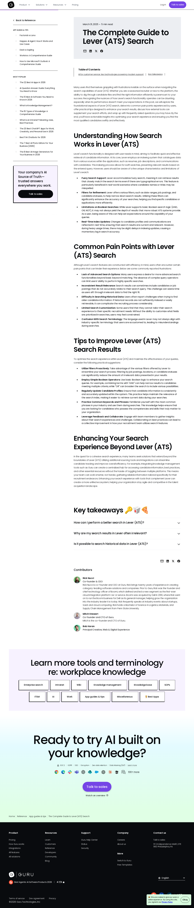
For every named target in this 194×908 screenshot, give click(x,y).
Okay (185, 899)
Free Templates (124, 864)
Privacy (52, 898)
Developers (50, 852)
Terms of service (17, 898)
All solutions (14, 856)
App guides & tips (37, 816)
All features (14, 852)
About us (121, 844)
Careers (121, 839)
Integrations (14, 848)
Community (51, 856)
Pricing (75, 4)
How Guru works (16, 844)
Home (12, 816)
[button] (25, 5)
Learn (47, 839)
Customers (50, 844)
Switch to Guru (124, 860)
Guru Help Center (89, 839)
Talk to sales (177, 4)
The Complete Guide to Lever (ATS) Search (69, 816)
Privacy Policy (167, 902)
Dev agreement (36, 898)
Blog (47, 860)
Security (85, 848)
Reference (22, 816)
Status (84, 844)
